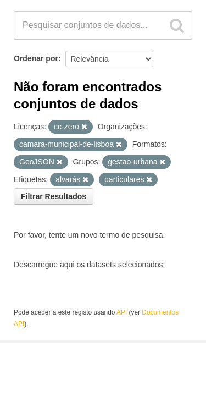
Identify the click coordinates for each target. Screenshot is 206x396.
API (121, 312)
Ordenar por (36, 58)
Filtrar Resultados (53, 196)
